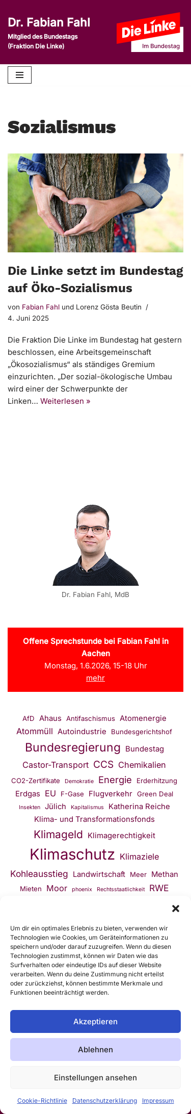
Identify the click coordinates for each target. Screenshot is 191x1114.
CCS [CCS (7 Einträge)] (103, 764)
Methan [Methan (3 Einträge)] (164, 874)
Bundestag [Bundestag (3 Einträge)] (144, 749)
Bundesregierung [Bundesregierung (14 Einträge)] (73, 747)
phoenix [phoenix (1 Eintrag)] (82, 889)
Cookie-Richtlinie (42, 1100)
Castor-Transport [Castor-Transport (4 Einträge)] (55, 765)
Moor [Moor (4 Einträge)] (56, 888)
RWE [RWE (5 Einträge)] (159, 888)
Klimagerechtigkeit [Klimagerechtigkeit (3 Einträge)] (121, 835)
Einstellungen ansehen (95, 1077)
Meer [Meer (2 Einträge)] (138, 874)
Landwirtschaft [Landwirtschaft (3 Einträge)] (99, 874)
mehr (95, 678)
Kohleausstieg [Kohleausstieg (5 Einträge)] (39, 873)
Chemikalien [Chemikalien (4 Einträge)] (142, 765)
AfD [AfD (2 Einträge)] (28, 718)
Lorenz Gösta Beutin (109, 307)
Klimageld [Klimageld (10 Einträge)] (58, 834)
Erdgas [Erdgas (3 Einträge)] (27, 793)
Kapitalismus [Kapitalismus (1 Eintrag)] (87, 807)
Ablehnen (95, 1049)
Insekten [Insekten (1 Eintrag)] (29, 807)
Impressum (158, 1100)
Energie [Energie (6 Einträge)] (115, 779)
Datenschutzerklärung (104, 1100)
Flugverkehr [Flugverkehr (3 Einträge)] (110, 793)
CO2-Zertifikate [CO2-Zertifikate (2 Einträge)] (35, 780)
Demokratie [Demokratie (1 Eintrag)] (79, 781)
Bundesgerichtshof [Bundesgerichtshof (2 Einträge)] (141, 732)
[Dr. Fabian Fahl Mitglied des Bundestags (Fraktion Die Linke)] (54, 32)
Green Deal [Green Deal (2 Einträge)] (155, 794)
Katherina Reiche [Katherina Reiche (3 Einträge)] (139, 806)
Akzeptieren (95, 1021)
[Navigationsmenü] (20, 75)
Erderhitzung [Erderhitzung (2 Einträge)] (157, 780)
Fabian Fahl (41, 307)
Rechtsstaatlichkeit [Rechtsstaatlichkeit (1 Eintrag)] (121, 889)
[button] (176, 908)
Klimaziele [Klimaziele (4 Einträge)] (139, 856)
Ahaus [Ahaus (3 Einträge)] (50, 718)
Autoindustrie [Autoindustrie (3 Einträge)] (82, 731)
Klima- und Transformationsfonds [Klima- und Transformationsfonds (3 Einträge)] (94, 819)
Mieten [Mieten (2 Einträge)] (31, 889)
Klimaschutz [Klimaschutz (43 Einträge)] (72, 854)
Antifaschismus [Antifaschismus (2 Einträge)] (90, 718)
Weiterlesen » (65, 401)
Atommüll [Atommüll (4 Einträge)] (34, 731)
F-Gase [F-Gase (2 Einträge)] (72, 794)
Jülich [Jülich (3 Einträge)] (55, 806)
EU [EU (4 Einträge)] (50, 793)
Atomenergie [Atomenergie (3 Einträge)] (143, 718)
